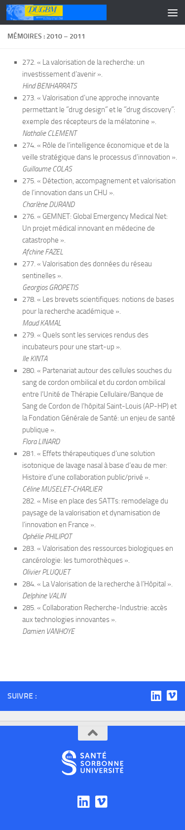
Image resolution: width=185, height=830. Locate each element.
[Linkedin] (156, 696)
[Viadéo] (172, 696)
